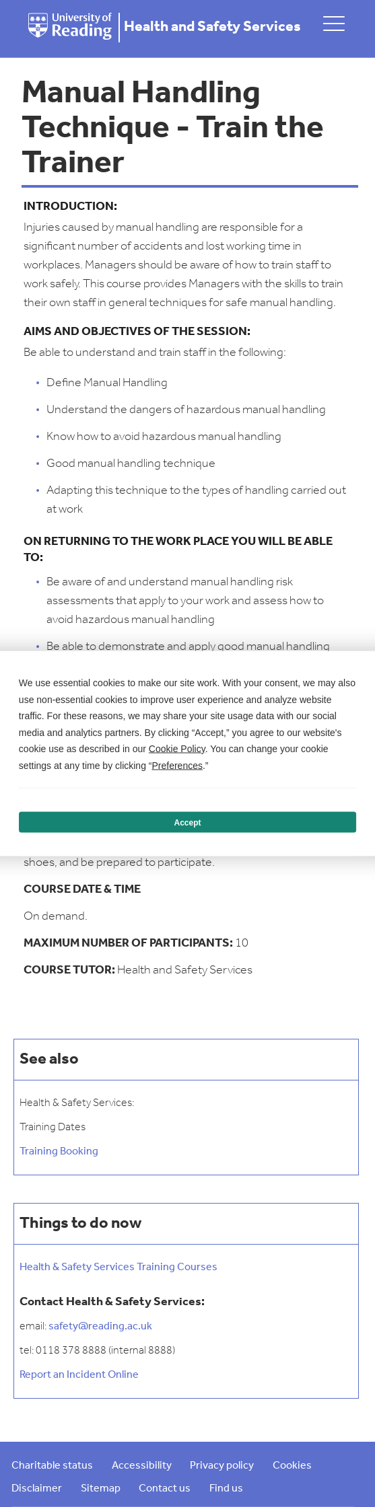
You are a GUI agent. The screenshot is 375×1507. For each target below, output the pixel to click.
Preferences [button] (176, 765)
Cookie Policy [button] (177, 748)
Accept (187, 822)
